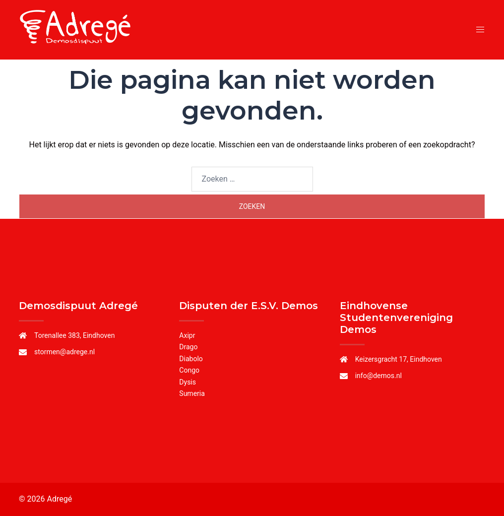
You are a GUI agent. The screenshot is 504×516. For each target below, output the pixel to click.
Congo (189, 370)
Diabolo (190, 359)
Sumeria (192, 393)
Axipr (187, 335)
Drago (188, 347)
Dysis (187, 382)
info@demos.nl (378, 376)
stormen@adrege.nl (64, 352)
